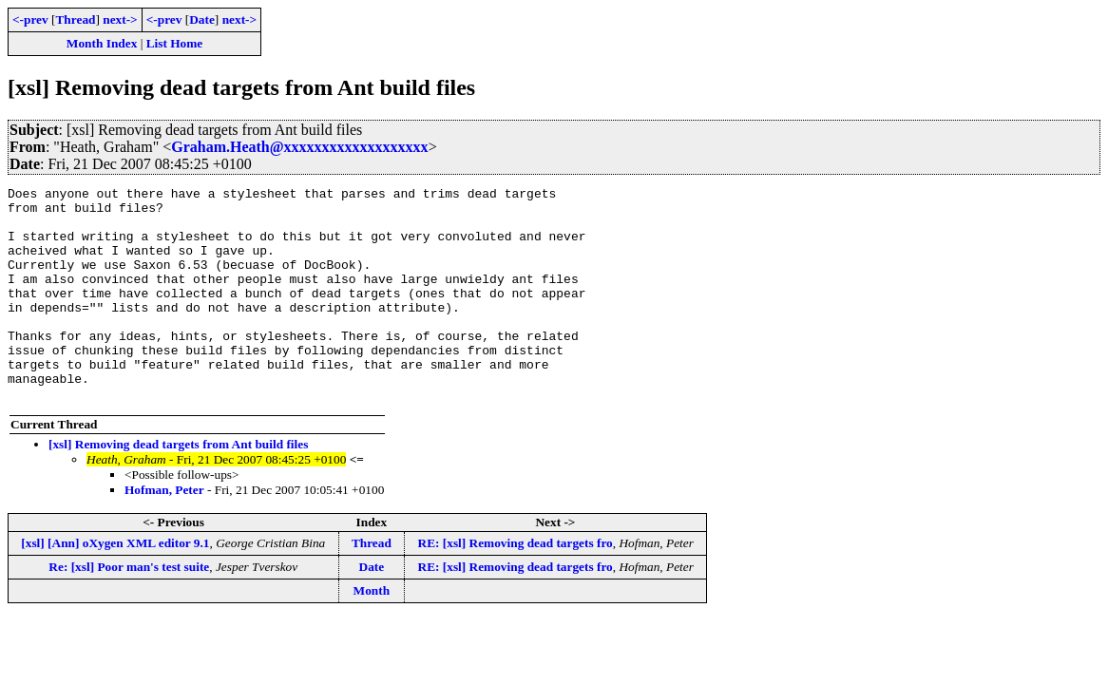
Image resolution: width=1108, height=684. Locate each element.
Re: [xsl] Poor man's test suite (128, 609)
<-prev (30, 19)
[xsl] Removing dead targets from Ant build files (178, 487)
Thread (75, 19)
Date (202, 19)
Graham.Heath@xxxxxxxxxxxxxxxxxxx (299, 147)
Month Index (102, 43)
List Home (174, 43)
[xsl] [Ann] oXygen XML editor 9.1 (115, 586)
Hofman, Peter (164, 532)
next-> (120, 19)
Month (372, 633)
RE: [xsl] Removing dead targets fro (515, 586)
